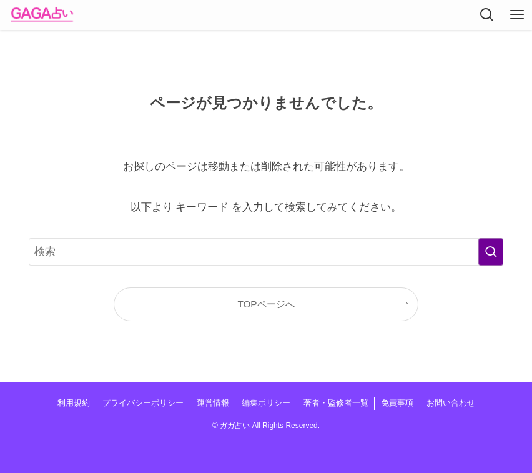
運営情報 (213, 402)
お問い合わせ (450, 402)
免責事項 (397, 402)
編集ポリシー (266, 402)
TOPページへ (265, 304)
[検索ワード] (266, 252)
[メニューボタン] (517, 15)
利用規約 (73, 402)
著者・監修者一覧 (335, 402)
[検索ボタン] (487, 15)
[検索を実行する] (490, 252)
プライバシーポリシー (143, 402)
